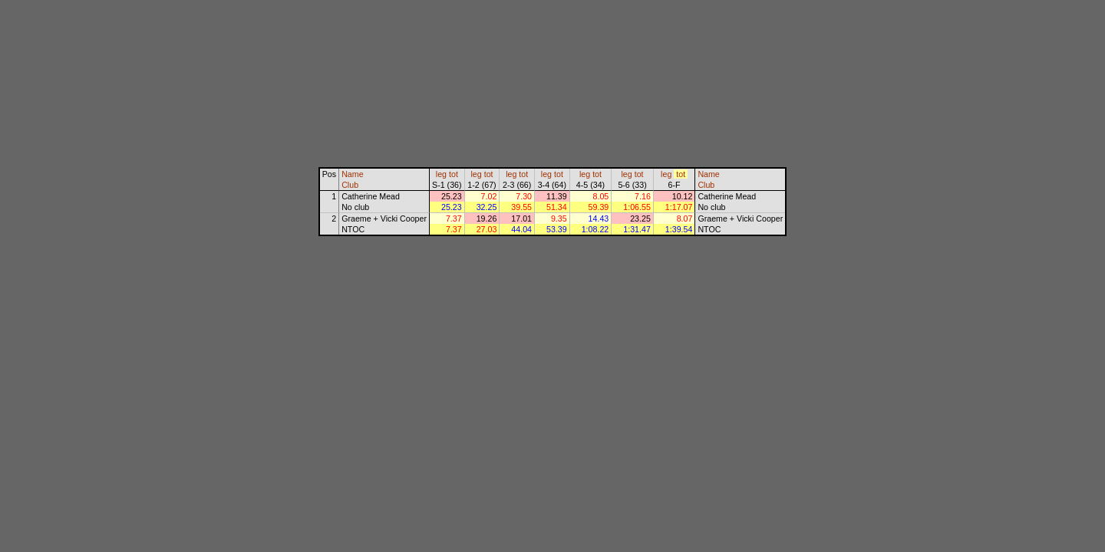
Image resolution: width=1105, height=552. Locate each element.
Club (349, 184)
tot (453, 174)
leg (441, 174)
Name (352, 174)
